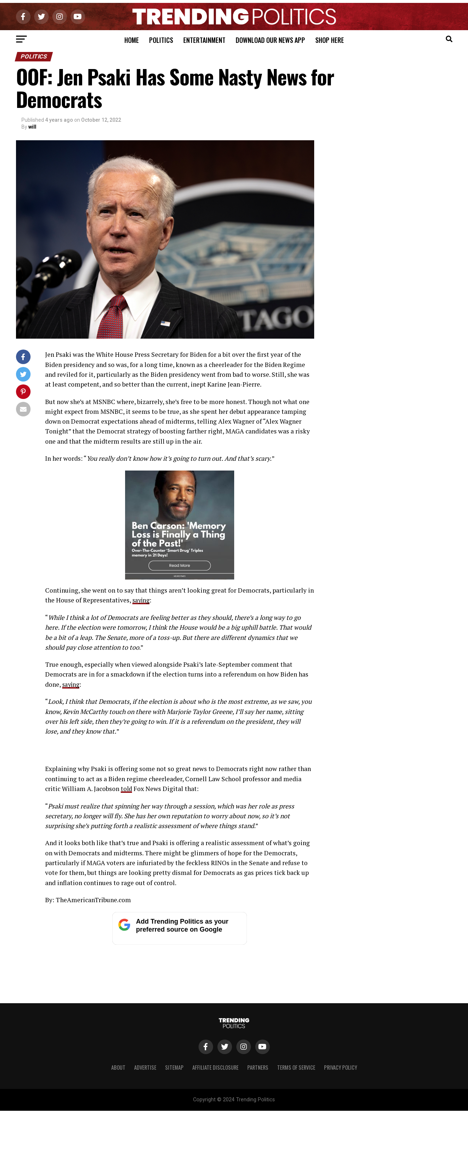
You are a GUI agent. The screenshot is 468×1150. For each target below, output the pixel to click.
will (32, 127)
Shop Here (329, 40)
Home (131, 40)
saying (141, 600)
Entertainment (204, 40)
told (127, 931)
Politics (161, 40)
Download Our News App (270, 40)
